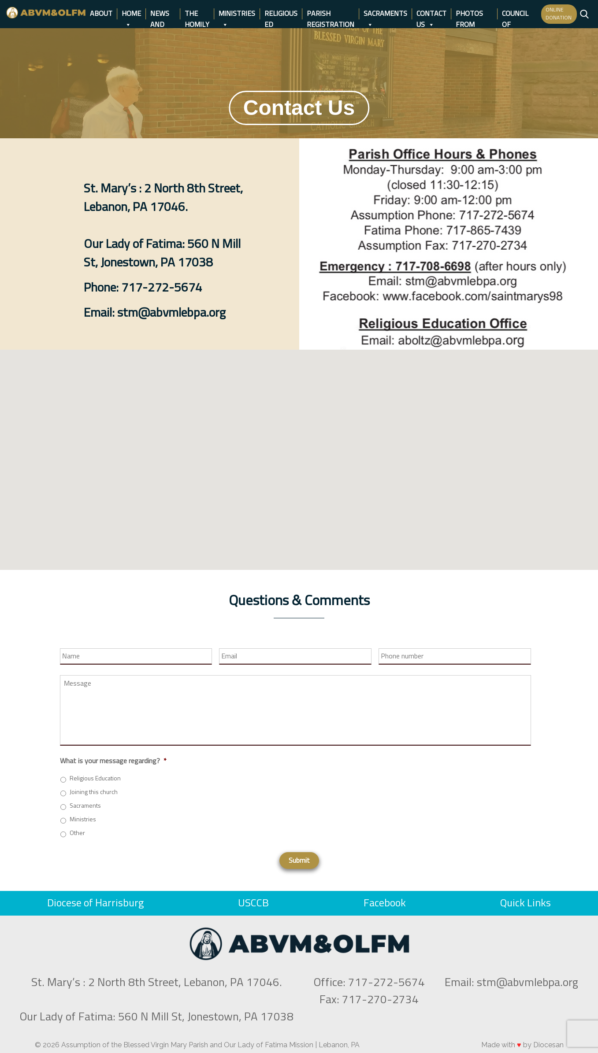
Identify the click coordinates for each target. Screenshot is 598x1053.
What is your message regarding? (113, 761)
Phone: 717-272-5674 (143, 288)
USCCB (253, 903)
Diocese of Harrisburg (95, 903)
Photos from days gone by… (474, 14)
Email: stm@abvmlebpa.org (155, 313)
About (101, 13)
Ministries (237, 14)
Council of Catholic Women (517, 14)
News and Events (162, 14)
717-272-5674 (386, 983)
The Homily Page (197, 14)
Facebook (385, 903)
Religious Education (95, 779)
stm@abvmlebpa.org (527, 983)
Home (131, 14)
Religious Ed (280, 14)
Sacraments (385, 14)
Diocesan (548, 1045)
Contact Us (431, 14)
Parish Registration (330, 14)
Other (77, 833)
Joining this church (94, 792)
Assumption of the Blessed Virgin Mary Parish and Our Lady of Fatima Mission (187, 1045)
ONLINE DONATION (559, 14)
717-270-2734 (380, 1000)
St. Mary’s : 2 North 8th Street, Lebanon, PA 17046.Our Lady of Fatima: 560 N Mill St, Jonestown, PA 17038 (163, 226)
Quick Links (525, 903)
